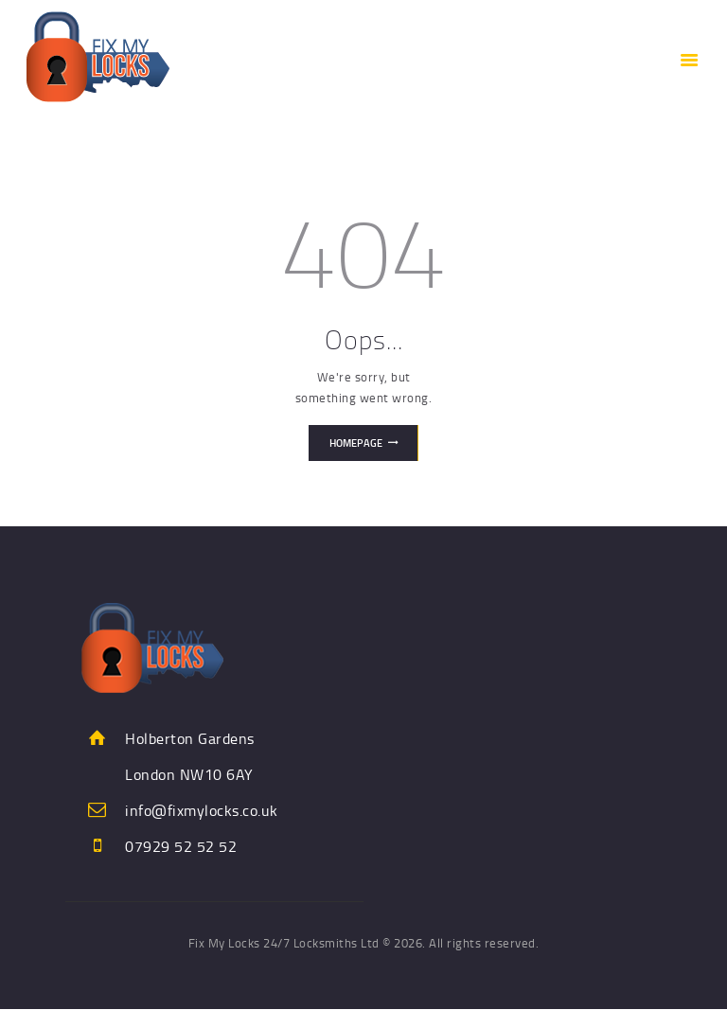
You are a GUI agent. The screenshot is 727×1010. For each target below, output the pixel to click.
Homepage (355, 443)
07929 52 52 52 (181, 846)
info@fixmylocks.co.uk (201, 810)
